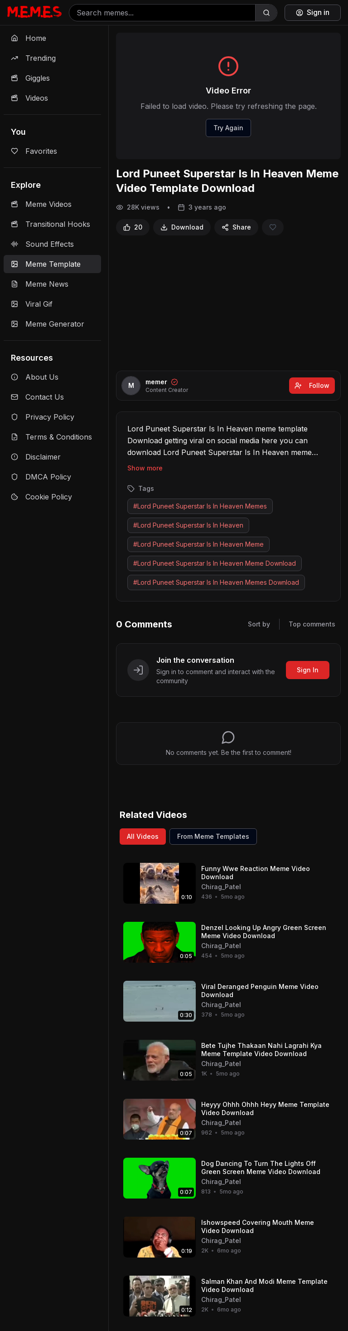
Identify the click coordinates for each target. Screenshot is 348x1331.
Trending (33, 58)
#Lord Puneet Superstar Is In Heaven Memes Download (216, 582)
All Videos (143, 836)
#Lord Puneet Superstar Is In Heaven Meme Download (214, 563)
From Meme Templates (213, 836)
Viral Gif (32, 303)
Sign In (308, 670)
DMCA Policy (41, 476)
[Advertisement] (228, 303)
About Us (34, 377)
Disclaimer (36, 456)
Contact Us (37, 396)
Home (28, 38)
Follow (312, 385)
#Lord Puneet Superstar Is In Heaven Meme (198, 544)
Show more (145, 468)
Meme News (39, 284)
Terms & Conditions (51, 436)
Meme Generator (47, 323)
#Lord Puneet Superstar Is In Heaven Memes (200, 506)
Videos (29, 98)
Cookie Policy (41, 496)
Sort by (259, 624)
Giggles (30, 78)
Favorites (34, 151)
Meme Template (46, 264)
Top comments (312, 624)
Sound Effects (42, 244)
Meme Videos (41, 204)
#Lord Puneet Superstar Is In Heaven (188, 525)
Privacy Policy (42, 416)
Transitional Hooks (50, 224)
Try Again (228, 128)
